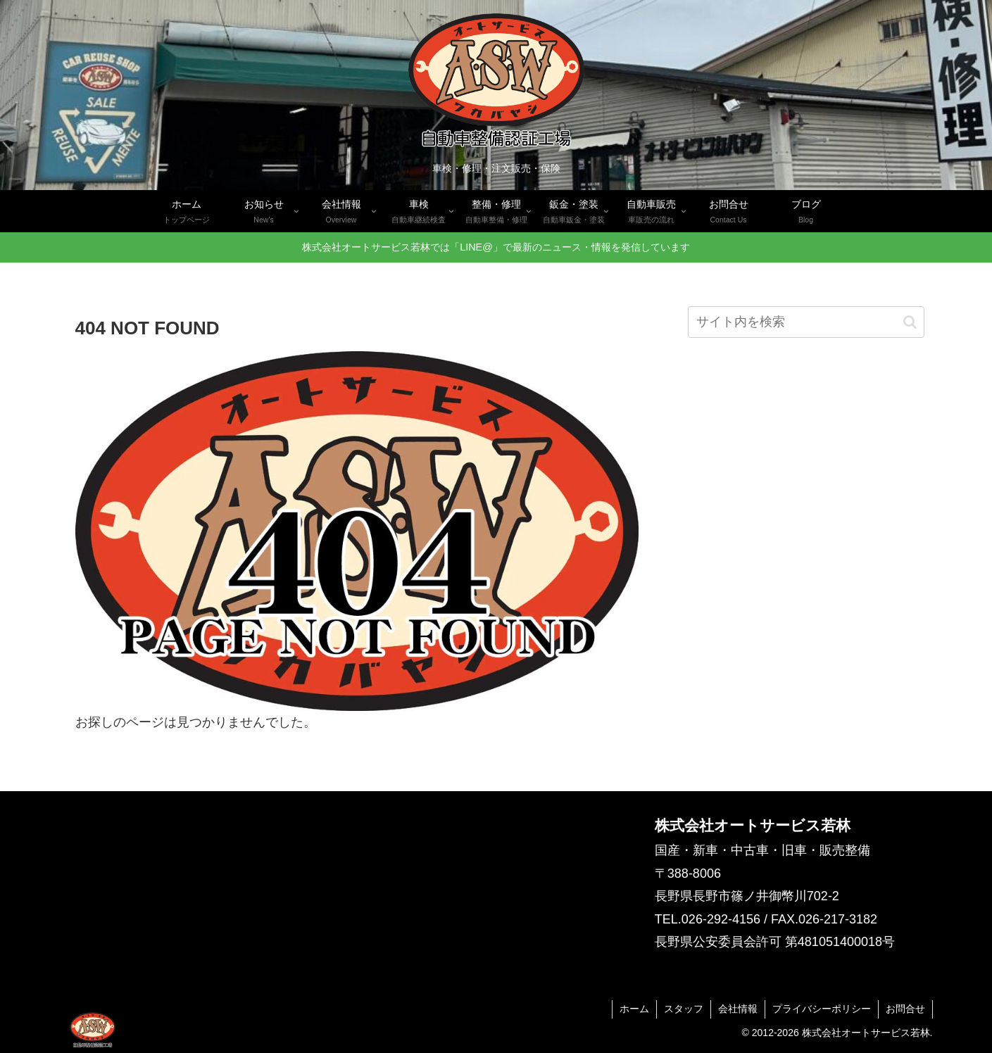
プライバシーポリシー (821, 1008)
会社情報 (738, 1008)
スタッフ (683, 1008)
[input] (806, 322)
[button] (910, 322)
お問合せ (905, 1008)
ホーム (634, 1008)
